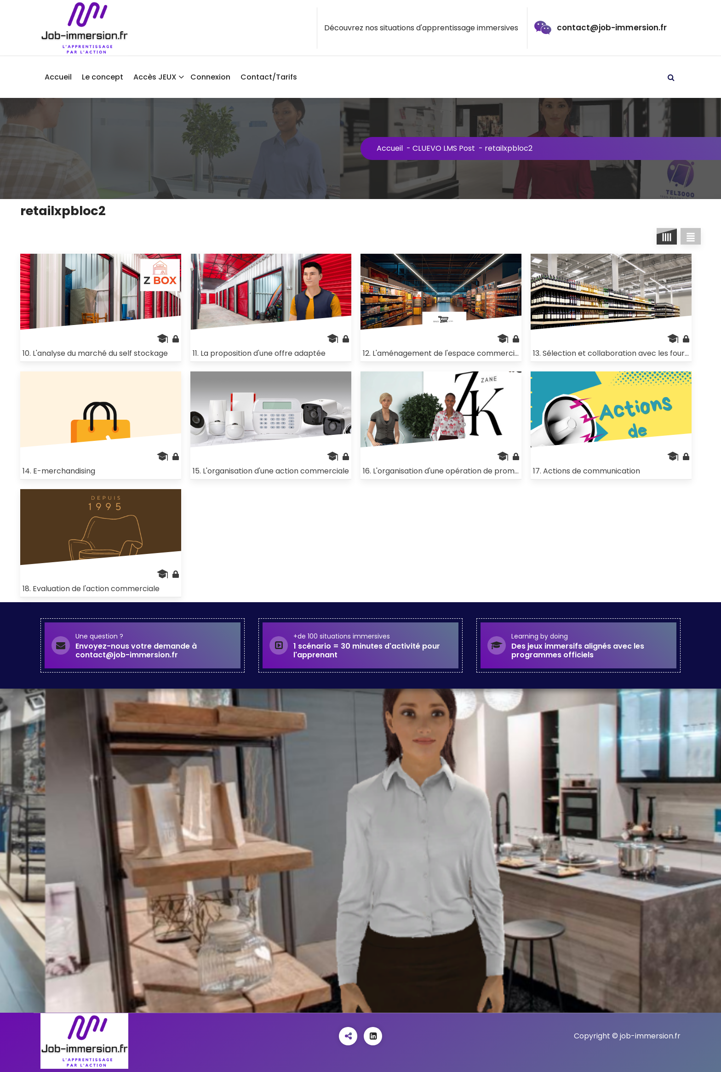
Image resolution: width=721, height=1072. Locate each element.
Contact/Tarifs (268, 77)
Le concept (102, 77)
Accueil (58, 77)
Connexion (210, 77)
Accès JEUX (155, 77)
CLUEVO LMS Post (443, 148)
